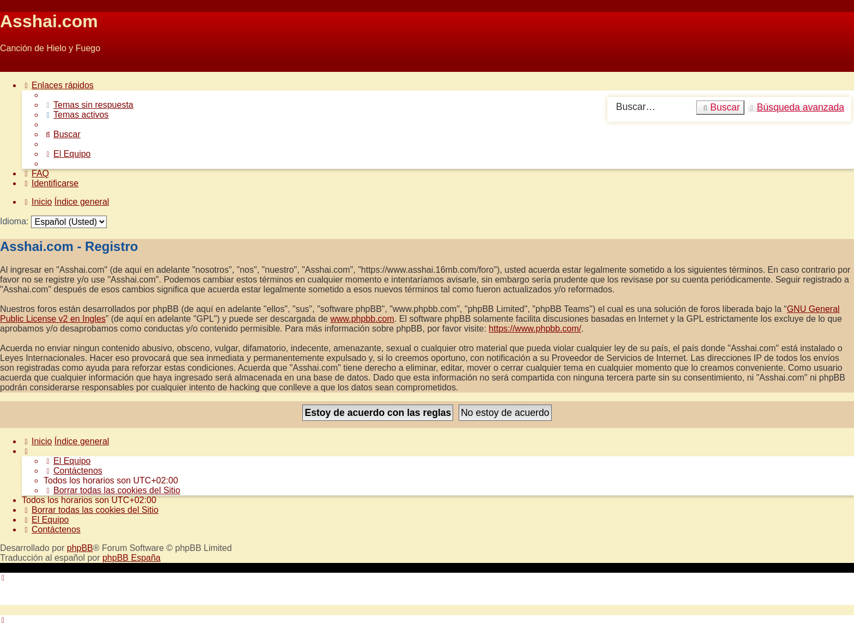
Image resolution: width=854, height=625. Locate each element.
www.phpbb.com (362, 318)
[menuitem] (88, 104)
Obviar (13, 66)
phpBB (80, 548)
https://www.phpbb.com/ (535, 328)
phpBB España (131, 557)
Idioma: (14, 221)
